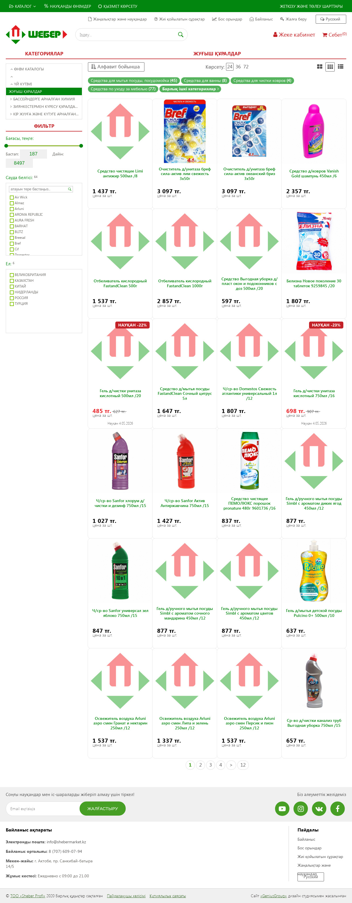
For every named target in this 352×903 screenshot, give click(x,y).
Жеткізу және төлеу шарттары (311, 6)
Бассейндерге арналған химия (42, 98)
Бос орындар (227, 19)
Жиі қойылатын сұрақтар (179, 19)
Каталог (22, 6)
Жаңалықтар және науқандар (117, 19)
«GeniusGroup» (273, 895)
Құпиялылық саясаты (168, 895)
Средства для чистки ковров (262, 80)
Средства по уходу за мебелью (123, 88)
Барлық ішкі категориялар (190, 88)
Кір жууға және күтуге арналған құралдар (46, 113)
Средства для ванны (205, 80)
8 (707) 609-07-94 (65, 851)
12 (243, 764)
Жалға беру (293, 19)
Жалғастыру (102, 808)
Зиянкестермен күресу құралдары (45, 106)
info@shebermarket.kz (66, 841)
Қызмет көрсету (117, 6)
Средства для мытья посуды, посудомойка (134, 80)
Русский (330, 19)
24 (229, 66)
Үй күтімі (21, 83)
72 (246, 66)
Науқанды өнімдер (67, 5)
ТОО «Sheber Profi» (27, 895)
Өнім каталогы (27, 68)
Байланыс (261, 19)
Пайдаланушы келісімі (126, 895)
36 (238, 66)
